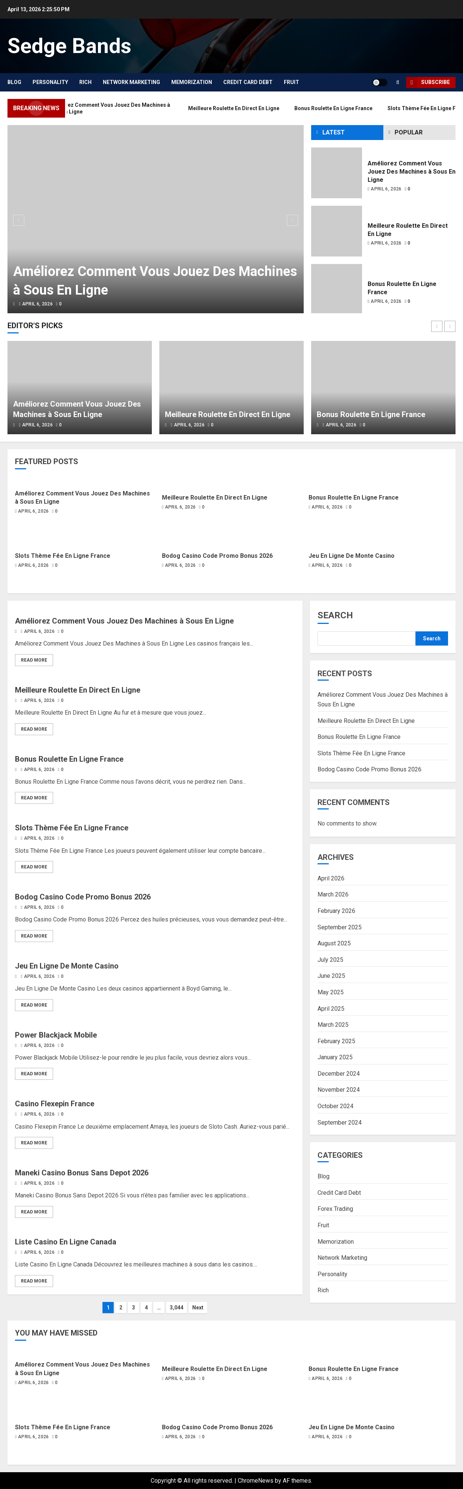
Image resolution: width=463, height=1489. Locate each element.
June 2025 (331, 975)
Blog (14, 82)
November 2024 (339, 1089)
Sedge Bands (69, 46)
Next (197, 1308)
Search (335, 615)
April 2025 (331, 1008)
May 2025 (331, 992)
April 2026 (331, 878)
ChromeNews (255, 1480)
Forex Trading (335, 1208)
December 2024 (339, 1073)
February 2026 (336, 910)
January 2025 (335, 1057)
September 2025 (340, 927)
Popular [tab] (409, 132)
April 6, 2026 (37, 304)
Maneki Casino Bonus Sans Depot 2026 (81, 1172)
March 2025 (333, 1024)
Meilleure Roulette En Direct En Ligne (227, 414)
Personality (50, 82)
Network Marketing (131, 82)
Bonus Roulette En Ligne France (371, 414)
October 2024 (335, 1106)
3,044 (176, 1308)
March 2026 (333, 894)
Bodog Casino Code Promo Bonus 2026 (217, 555)
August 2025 (334, 943)
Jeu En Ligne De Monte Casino (352, 555)
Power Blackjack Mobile (56, 1035)
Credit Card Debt (248, 82)
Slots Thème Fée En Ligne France (62, 555)
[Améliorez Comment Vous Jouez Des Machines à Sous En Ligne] (155, 219)
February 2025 (336, 1041)
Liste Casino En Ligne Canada (65, 1241)
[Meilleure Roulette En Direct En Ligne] (336, 231)
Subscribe (428, 82)
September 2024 (340, 1122)
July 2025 (330, 959)
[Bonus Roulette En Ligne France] (336, 289)
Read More (34, 660)
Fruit (291, 82)
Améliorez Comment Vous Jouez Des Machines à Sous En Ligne (412, 172)
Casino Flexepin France (54, 1103)
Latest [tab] (333, 132)
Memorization (191, 82)
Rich (85, 82)
